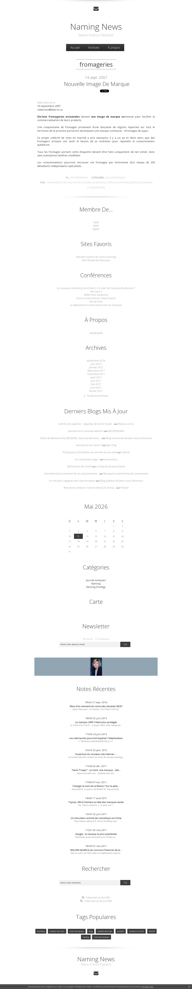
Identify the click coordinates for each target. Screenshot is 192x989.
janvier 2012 (96, 366)
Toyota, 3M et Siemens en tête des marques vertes (96, 800)
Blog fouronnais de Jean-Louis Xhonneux (128, 436)
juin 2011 (96, 379)
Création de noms (117, 182)
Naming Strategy (96, 585)
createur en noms (136, 929)
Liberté (125, 451)
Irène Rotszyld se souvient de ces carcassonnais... (72, 472)
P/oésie (124, 486)
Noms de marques (95, 182)
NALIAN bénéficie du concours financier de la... (96, 848)
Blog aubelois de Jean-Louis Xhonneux (121, 479)
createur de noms (57, 929)
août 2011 (96, 376)
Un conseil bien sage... (87, 458)
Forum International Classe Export (96, 297)
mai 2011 (96, 383)
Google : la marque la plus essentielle (96, 832)
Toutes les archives (97, 394)
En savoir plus (147, 987)
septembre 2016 (96, 359)
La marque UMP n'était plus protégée (96, 720)
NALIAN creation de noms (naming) (96, 256)
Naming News (96, 26)
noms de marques (101, 935)
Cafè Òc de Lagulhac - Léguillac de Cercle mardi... (86, 422)
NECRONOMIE (116, 429)
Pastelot (79, 182)
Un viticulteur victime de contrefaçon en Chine (96, 816)
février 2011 (96, 389)
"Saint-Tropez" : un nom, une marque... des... (96, 768)
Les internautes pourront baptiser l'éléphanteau (96, 736)
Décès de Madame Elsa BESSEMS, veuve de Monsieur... (71, 436)
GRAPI (96, 229)
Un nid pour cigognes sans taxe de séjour (72, 479)
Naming (145, 182)
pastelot (120, 929)
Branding (134, 182)
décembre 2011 (96, 369)
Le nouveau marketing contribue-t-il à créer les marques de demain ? (96, 287)
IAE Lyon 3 (96, 291)
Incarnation (110, 458)
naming (86, 935)
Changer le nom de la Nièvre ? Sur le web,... (96, 784)
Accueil (75, 47)
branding (41, 929)
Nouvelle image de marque (97, 84)
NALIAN (152, 929)
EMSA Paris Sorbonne (96, 294)
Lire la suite (96, 332)
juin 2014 (96, 363)
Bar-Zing (111, 444)
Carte (96, 600)
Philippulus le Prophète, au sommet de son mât (89, 451)
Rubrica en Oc (125, 422)
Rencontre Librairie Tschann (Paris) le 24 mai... (89, 486)
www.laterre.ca (46, 102)
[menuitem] (75, 47)
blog (91, 929)
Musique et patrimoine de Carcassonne (125, 472)
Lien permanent (77, 177)
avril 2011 (96, 386)
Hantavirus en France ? (88, 444)
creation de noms (104, 929)
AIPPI (96, 225)
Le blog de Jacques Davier (110, 465)
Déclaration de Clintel (79, 465)
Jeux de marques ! (115, 177)
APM (96, 222)
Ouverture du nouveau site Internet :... (96, 752)
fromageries (57, 182)
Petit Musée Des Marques (96, 260)
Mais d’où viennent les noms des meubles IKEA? (96, 704)
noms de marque (77, 929)
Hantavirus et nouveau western (85, 429)
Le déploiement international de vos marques (96, 304)
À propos (114, 47)
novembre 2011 (96, 373)
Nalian (69, 182)
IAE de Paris (96, 301)
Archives (93, 47)
